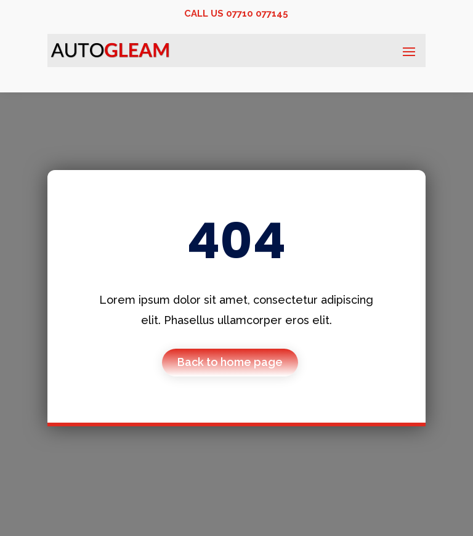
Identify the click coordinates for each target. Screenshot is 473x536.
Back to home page (230, 361)
